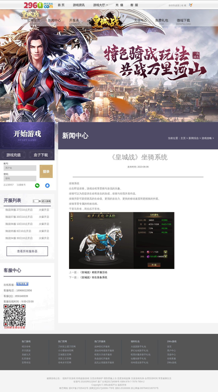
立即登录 (46, 171)
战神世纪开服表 (102, 346)
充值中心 (140, 22)
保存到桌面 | (175, 5)
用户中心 (171, 350)
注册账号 (21, 185)
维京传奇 (26, 346)
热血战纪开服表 (102, 358)
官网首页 (33, 22)
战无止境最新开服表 (104, 362)
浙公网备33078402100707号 (145, 388)
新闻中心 (54, 22)
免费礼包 (161, 22)
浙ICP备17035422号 (78, 388)
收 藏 (183, 5)
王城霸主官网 (64, 354)
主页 (183, 138)
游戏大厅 (99, 5)
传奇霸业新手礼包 (139, 362)
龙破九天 (26, 354)
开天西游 (26, 350)
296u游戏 (171, 362)
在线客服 (171, 358)
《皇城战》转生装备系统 (93, 277)
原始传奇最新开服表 (104, 350)
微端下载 (183, 22)
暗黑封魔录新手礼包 (140, 354)
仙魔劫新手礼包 (138, 358)
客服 (134, 5)
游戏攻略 (207, 138)
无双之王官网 (64, 358)
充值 (119, 5)
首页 (61, 5)
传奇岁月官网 (64, 362)
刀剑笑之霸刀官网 (67, 346)
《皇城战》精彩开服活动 (93, 272)
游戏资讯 (79, 5)
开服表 (74, 22)
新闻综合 (194, 138)
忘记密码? (9, 185)
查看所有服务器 (27, 251)
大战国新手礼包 (138, 346)
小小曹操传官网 (65, 350)
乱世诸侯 (26, 358)
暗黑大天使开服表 (103, 354)
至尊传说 (26, 362)
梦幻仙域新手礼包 (139, 350)
